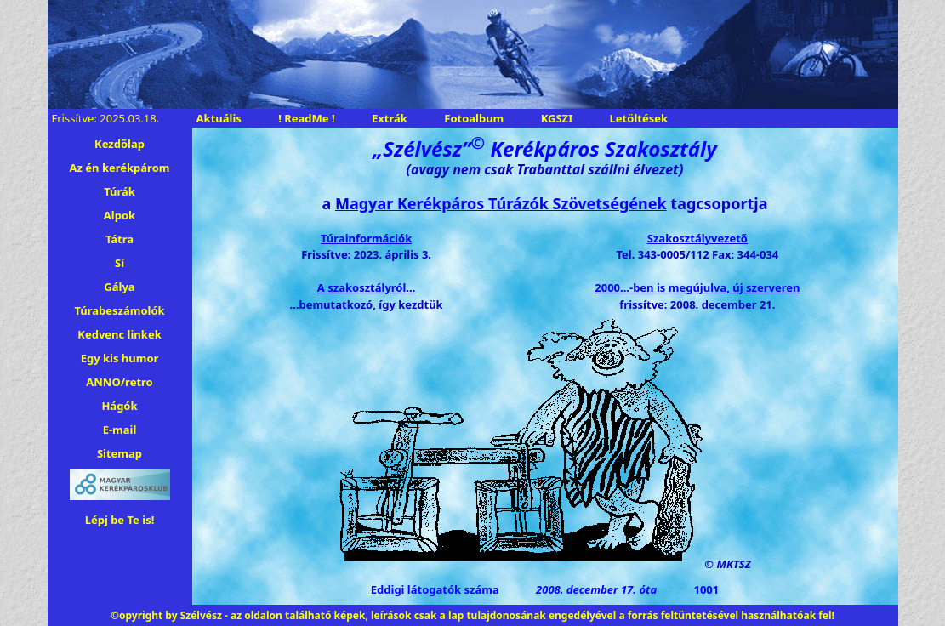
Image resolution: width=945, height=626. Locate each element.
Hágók (119, 405)
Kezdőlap (119, 143)
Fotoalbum (474, 118)
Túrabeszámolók (119, 310)
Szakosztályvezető (697, 238)
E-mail (120, 429)
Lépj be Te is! (120, 519)
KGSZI (557, 118)
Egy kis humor (120, 358)
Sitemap (119, 453)
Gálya (119, 286)
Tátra (119, 239)
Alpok (119, 215)
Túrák (119, 191)
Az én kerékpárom (120, 167)
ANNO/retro (119, 382)
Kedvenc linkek (119, 334)
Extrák (389, 118)
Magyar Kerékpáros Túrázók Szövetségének (501, 203)
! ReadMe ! (306, 118)
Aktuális (219, 118)
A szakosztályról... (366, 287)
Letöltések (639, 118)
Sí (119, 262)
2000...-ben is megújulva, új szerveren (697, 287)
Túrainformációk (366, 238)
